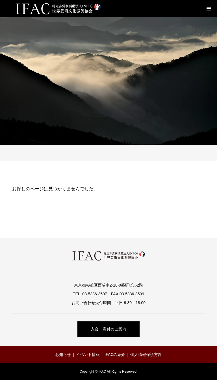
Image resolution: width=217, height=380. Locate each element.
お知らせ (63, 354)
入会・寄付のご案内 (108, 329)
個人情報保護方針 (146, 354)
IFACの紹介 (115, 354)
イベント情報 (88, 354)
